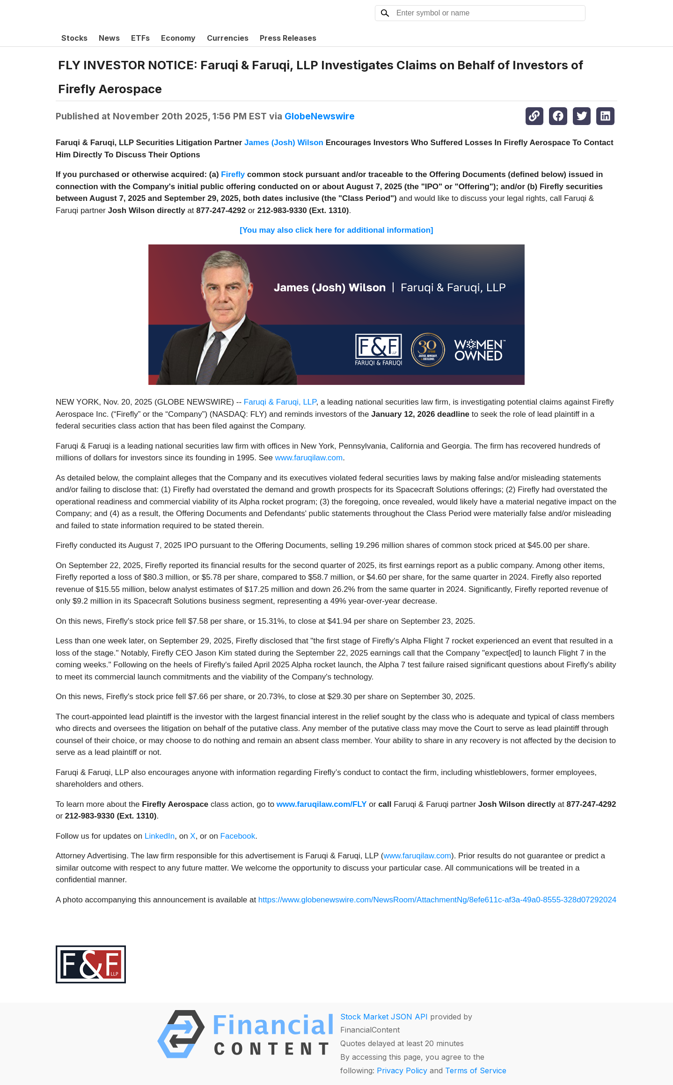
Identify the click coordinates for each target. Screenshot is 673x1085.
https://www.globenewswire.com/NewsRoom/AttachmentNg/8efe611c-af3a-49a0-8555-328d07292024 (437, 899)
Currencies (228, 38)
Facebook (238, 836)
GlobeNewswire (320, 116)
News (109, 38)
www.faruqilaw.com (309, 457)
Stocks (74, 38)
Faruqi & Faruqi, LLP (280, 402)
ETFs (140, 38)
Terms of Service (475, 1070)
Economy (178, 38)
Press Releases (288, 38)
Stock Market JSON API (384, 1016)
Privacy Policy (402, 1070)
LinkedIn (160, 836)
